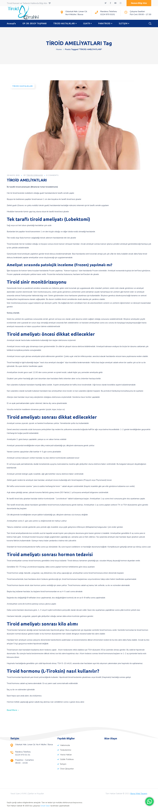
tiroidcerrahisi (34, 175)
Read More (12, 710)
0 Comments (52, 175)
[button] (139, 3)
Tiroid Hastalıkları (22, 86)
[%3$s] (126, 759)
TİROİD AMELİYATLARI (27, 180)
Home (59, 49)
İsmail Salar (45, 806)
